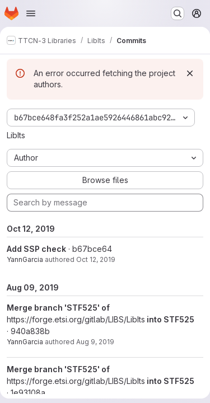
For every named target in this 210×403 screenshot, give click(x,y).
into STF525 (169, 319)
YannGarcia (25, 259)
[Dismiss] (190, 73)
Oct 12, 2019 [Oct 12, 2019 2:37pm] (95, 259)
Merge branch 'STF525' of (58, 307)
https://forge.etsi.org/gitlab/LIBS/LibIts (76, 319)
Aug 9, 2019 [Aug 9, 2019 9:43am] (95, 342)
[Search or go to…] (177, 13)
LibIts (16, 135)
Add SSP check (36, 249)
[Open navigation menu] (31, 13)
